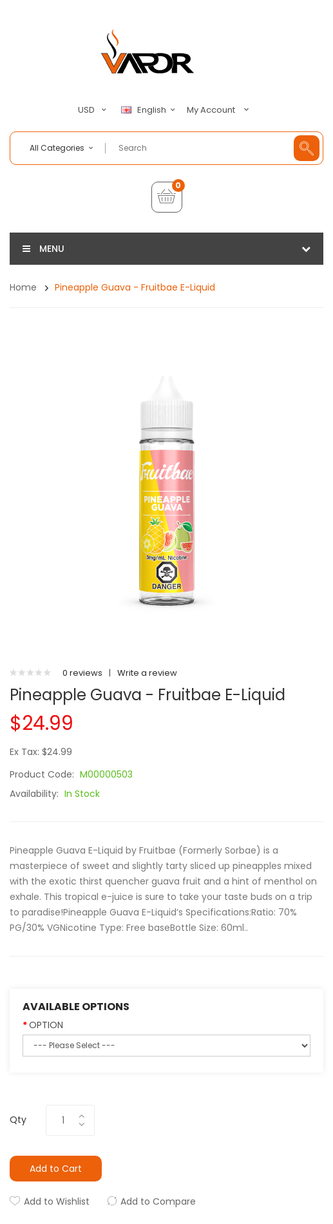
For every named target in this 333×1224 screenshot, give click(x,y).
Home (23, 287)
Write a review (147, 673)
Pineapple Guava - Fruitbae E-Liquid (135, 287)
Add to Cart (56, 1168)
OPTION (46, 1024)
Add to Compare (158, 1201)
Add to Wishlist (57, 1201)
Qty (18, 1119)
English (150, 110)
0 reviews (82, 673)
